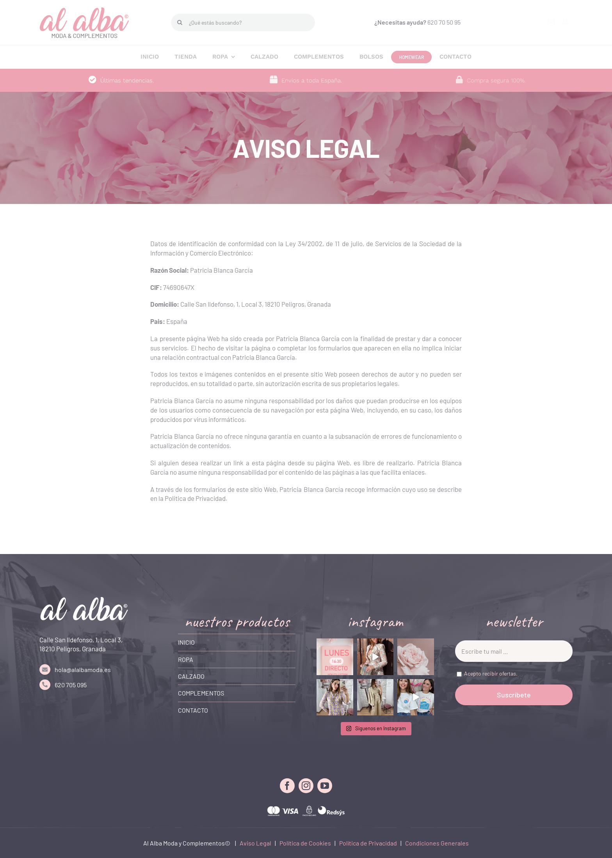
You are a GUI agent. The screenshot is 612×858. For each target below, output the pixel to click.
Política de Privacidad (368, 843)
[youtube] (324, 785)
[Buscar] (180, 22)
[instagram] (306, 785)
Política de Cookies (305, 843)
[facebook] (287, 785)
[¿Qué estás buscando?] (243, 22)
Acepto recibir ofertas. (491, 673)
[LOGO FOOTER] (84, 600)
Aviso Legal (255, 843)
